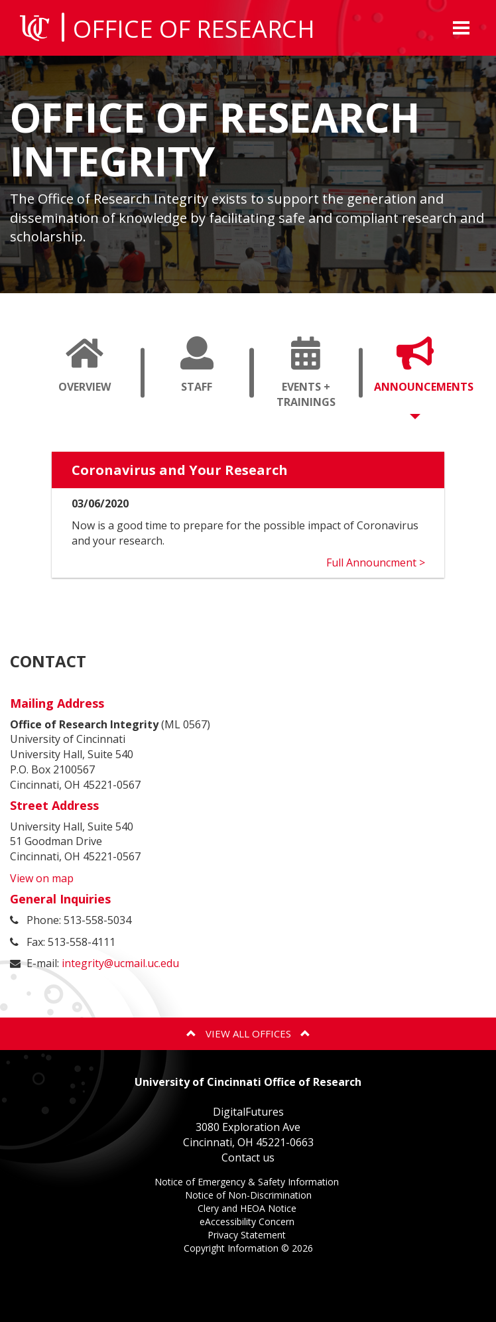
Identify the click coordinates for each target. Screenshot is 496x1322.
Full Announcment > (375, 562)
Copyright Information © (248, 1248)
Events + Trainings (311, 378)
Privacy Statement (248, 1236)
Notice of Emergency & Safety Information (248, 1183)
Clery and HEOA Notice (248, 1209)
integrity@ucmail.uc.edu (120, 963)
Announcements (420, 378)
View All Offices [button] (248, 1033)
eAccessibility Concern (248, 1223)
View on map (42, 878)
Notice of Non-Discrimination (248, 1196)
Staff (201, 378)
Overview (89, 378)
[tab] (84, 373)
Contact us (248, 1157)
